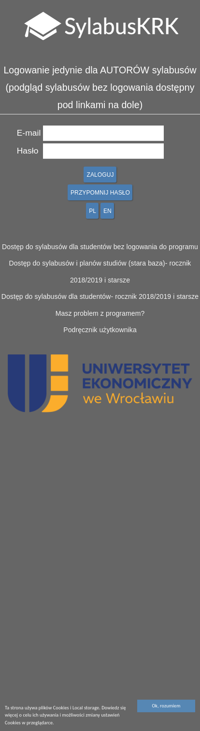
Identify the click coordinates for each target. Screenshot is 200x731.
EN (107, 211)
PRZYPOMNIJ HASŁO (100, 192)
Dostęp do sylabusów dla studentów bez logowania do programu (100, 247)
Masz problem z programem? (100, 313)
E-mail (29, 133)
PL (92, 211)
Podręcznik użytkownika (100, 330)
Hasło (28, 150)
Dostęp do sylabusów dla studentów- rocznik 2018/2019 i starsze (100, 296)
